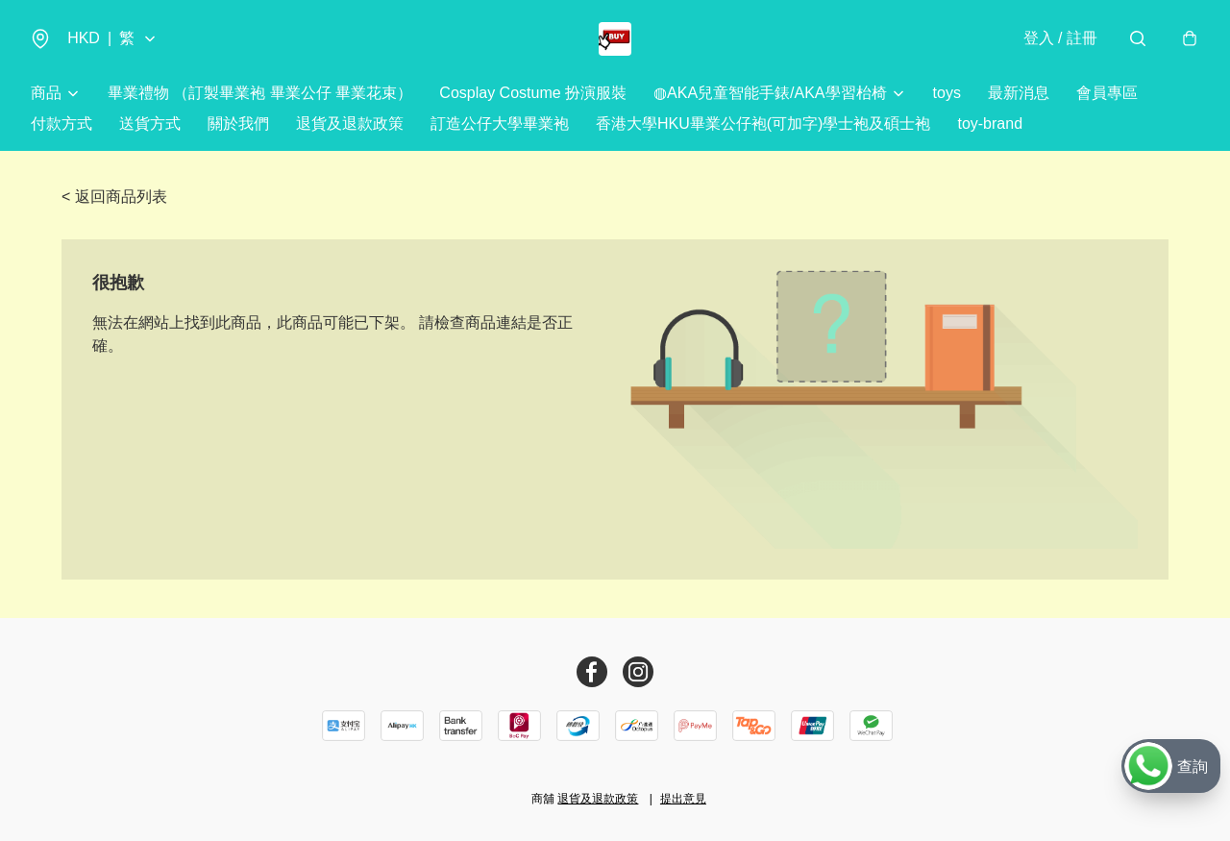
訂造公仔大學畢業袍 (499, 126)
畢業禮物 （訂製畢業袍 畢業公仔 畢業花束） (260, 95)
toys (947, 95)
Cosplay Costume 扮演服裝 (533, 95)
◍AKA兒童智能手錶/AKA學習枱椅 (769, 95)
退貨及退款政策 (350, 126)
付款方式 (61, 126)
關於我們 (238, 126)
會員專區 (1107, 95)
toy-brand (989, 126)
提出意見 (683, 798)
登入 (1058, 40)
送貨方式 (150, 126)
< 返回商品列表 (114, 199)
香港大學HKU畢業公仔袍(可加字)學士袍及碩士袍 (763, 126)
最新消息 (1018, 95)
